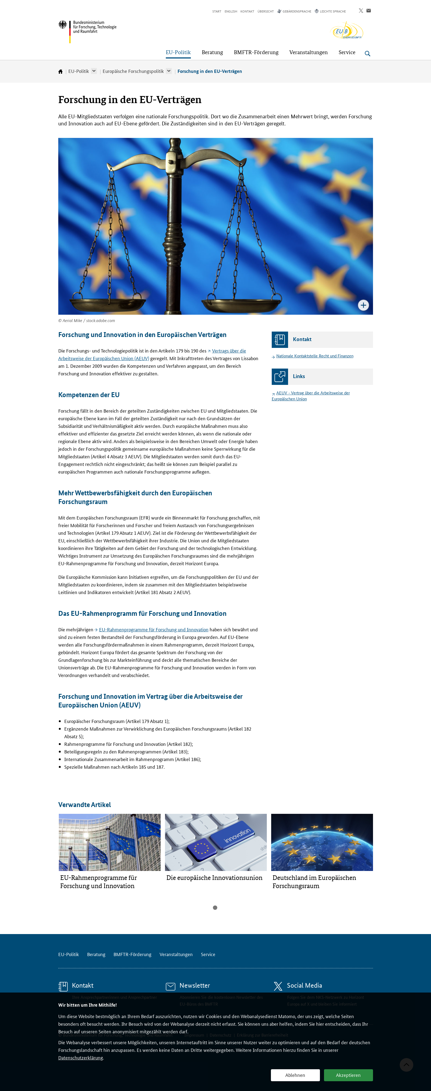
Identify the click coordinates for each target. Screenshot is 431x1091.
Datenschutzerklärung (80, 1057)
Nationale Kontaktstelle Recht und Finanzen (314, 355)
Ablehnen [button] (295, 1074)
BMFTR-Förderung (132, 954)
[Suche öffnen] (367, 53)
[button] (94, 71)
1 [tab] (215, 908)
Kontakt (247, 11)
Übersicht (266, 11)
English (231, 11)
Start (216, 11)
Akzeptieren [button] (348, 1074)
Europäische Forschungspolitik (133, 70)
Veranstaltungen (176, 954)
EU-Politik (78, 70)
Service (208, 954)
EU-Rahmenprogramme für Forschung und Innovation (154, 629)
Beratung (96, 954)
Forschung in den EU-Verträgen (210, 71)
